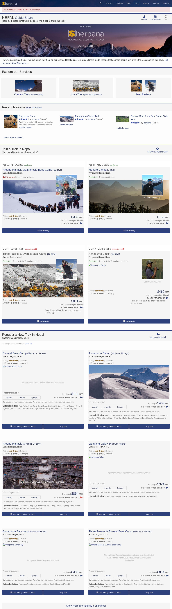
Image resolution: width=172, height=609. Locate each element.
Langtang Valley (98, 443)
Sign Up (166, 3)
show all (28, 344)
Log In (156, 3)
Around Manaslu (12, 443)
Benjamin (35, 119)
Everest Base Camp (15, 353)
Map (129, 3)
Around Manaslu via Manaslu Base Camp (27, 169)
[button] (101, 3)
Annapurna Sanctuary (16, 531)
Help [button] (146, 3)
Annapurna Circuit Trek (87, 116)
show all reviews (34, 108)
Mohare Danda (98, 169)
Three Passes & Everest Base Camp (25, 253)
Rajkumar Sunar (27, 116)
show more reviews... (14, 137)
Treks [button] (109, 3)
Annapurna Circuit (100, 253)
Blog (137, 3)
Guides (120, 3)
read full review (25, 127)
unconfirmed (31, 249)
